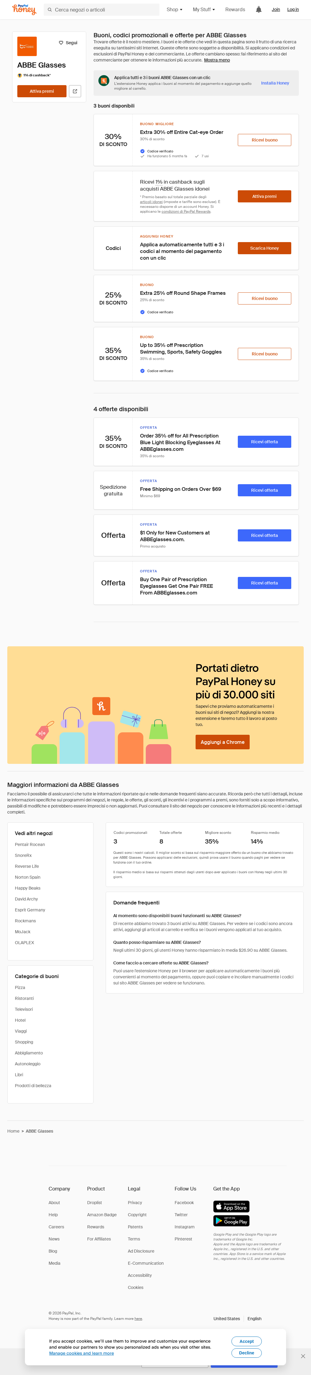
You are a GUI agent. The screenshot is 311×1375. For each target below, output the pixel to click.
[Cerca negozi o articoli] (101, 10)
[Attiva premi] (42, 91)
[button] (237, 1319)
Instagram (185, 1227)
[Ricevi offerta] (264, 442)
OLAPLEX (24, 942)
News (54, 1239)
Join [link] (276, 9)
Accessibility (140, 1275)
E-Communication (146, 1263)
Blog (53, 1251)
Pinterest (183, 1239)
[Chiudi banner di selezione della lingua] (303, 1356)
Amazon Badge (102, 1214)
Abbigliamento (29, 1053)
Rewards (235, 9)
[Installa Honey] (275, 83)
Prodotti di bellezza (33, 1085)
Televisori (24, 1009)
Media (54, 1263)
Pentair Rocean (30, 844)
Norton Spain (27, 877)
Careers (56, 1227)
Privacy (135, 1202)
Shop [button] (175, 9)
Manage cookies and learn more (81, 1353)
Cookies (135, 1287)
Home (13, 1131)
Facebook (184, 1202)
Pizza (20, 987)
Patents (135, 1227)
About (54, 1202)
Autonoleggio (27, 1064)
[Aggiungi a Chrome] (223, 742)
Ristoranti (24, 998)
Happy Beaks (27, 888)
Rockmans (25, 921)
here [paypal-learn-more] (138, 1318)
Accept (247, 1341)
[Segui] (68, 43)
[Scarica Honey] (264, 248)
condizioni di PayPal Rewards (186, 211)
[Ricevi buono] (264, 140)
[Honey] (24, 10)
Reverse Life (27, 866)
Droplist (94, 1202)
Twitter (181, 1214)
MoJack (22, 931)
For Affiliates (99, 1239)
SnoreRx (23, 855)
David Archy (26, 899)
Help (53, 1214)
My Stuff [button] (204, 9)
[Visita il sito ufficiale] (75, 91)
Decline (246, 1352)
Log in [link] (293, 9)
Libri (19, 1074)
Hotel (20, 1020)
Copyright (137, 1214)
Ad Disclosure (141, 1251)
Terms (134, 1239)
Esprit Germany (30, 910)
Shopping (24, 1042)
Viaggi (21, 1031)
